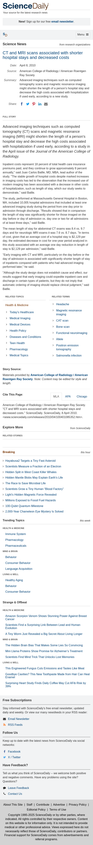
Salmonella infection (69, 355)
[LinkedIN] (40, 104)
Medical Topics (19, 355)
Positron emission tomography (67, 347)
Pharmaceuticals (15, 545)
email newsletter (62, 21)
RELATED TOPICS (14, 296)
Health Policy (18, 330)
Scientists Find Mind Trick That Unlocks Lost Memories (39, 657)
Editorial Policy (36, 809)
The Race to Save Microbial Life (25, 483)
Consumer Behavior (17, 562)
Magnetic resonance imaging (69, 312)
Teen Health (17, 343)
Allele (59, 339)
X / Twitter (14, 757)
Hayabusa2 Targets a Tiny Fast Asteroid (30, 460)
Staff (29, 804)
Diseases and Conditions (25, 336)
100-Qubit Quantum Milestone (24, 505)
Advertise (59, 804)
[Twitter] (28, 104)
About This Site (13, 804)
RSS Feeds (15, 724)
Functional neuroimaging (71, 332)
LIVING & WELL (10, 574)
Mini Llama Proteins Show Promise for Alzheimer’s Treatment (44, 651)
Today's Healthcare (22, 312)
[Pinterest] (34, 104)
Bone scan (63, 326)
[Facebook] (22, 104)
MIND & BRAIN (10, 551)
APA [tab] (68, 396)
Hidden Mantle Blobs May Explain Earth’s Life (34, 477)
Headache (62, 304)
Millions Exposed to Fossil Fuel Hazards (30, 500)
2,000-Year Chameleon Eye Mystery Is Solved (34, 511)
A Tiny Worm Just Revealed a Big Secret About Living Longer (44, 633)
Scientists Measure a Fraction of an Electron (33, 466)
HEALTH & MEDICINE (13, 528)
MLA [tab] (56, 396)
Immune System (15, 534)
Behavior (11, 557)
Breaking (9, 452)
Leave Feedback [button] (18, 787)
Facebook (14, 751)
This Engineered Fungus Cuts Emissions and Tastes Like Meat (44, 668)
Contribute (42, 804)
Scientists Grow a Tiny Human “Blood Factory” (34, 488)
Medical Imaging (20, 318)
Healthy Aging (14, 580)
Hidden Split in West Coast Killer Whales (31, 472)
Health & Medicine (16, 305)
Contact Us (15, 793)
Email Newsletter (18, 718)
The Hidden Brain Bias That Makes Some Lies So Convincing (44, 645)
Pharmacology (19, 349)
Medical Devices (20, 324)
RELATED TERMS (61, 296)
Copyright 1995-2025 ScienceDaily (30, 814)
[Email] (46, 104)
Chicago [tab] (82, 396)
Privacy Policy (78, 804)
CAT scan (62, 320)
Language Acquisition (18, 568)
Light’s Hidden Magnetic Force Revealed (31, 494)
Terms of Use (57, 809)
